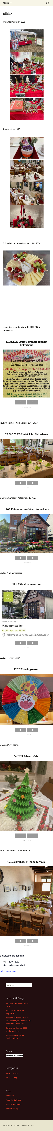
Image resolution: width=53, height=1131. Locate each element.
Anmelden (10, 1095)
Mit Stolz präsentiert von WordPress (18, 1125)
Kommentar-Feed (13, 1104)
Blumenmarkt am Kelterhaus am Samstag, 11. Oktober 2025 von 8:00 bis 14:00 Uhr (19, 1020)
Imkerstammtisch (17, 965)
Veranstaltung (11, 1077)
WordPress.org (12, 1108)
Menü (6, 3)
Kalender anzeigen (8, 971)
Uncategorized (12, 1073)
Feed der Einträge (13, 1100)
